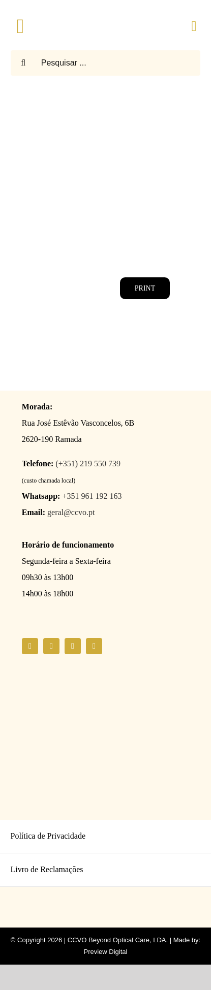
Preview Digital (106, 951)
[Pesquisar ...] (106, 63)
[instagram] (51, 646)
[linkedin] (94, 646)
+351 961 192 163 (92, 496)
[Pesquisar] (23, 63)
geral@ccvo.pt (71, 512)
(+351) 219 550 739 (87, 463)
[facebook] (30, 646)
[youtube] (73, 646)
